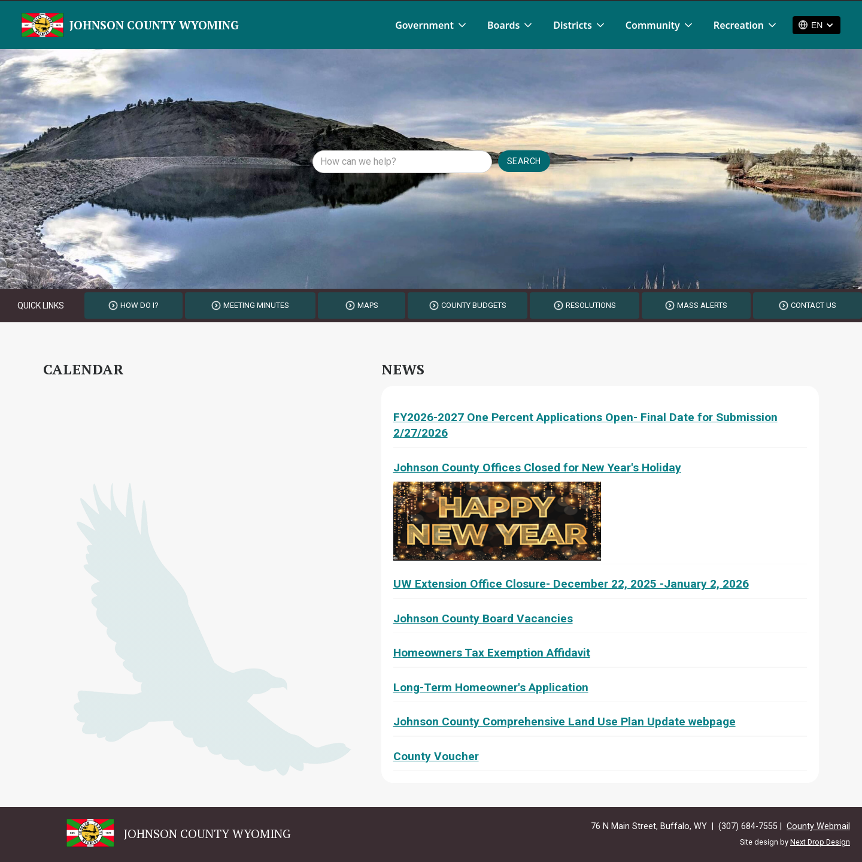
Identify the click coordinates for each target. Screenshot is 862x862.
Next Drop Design (820, 841)
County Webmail (818, 826)
